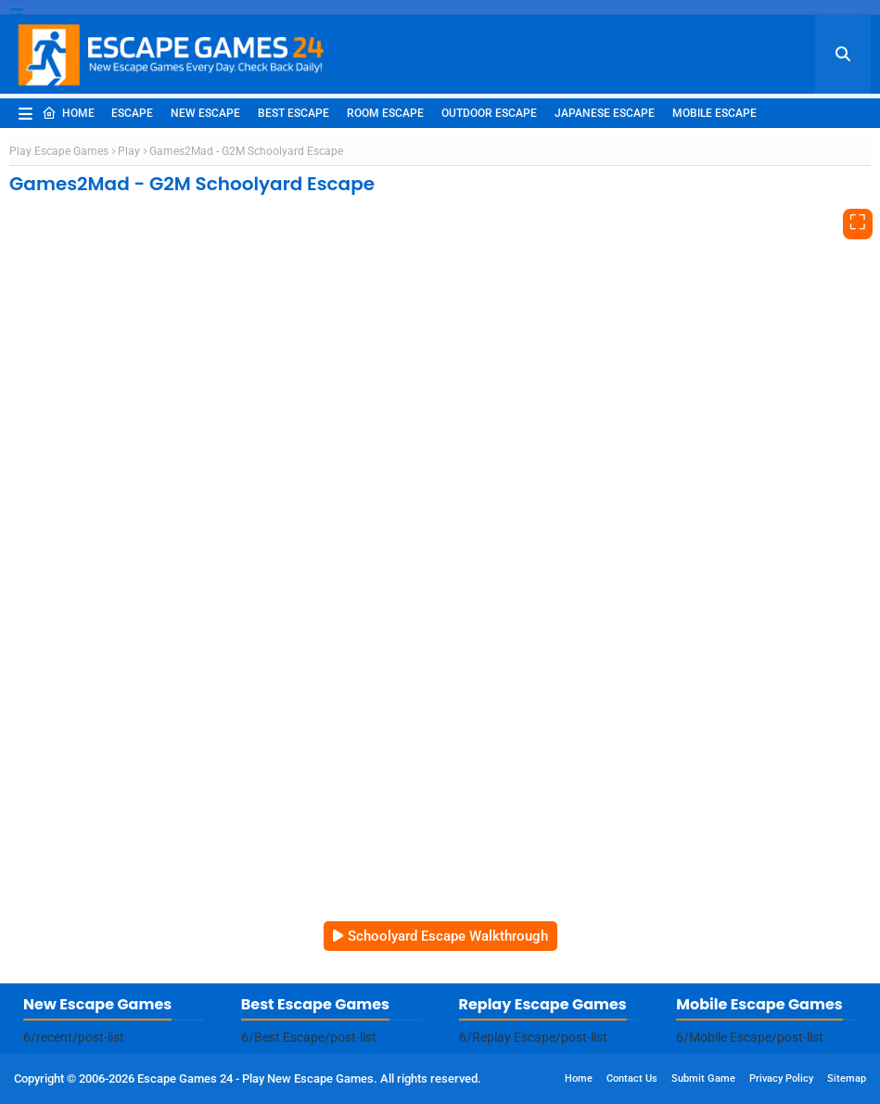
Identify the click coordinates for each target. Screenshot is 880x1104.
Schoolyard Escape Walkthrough (448, 936)
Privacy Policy (781, 1078)
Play (129, 151)
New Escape (205, 113)
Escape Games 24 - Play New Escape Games (255, 1078)
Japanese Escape (605, 113)
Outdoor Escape (489, 113)
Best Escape (293, 113)
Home (68, 113)
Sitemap (846, 1078)
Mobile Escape (714, 113)
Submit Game (703, 1078)
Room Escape (385, 113)
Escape (132, 113)
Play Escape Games (58, 151)
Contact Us (631, 1078)
